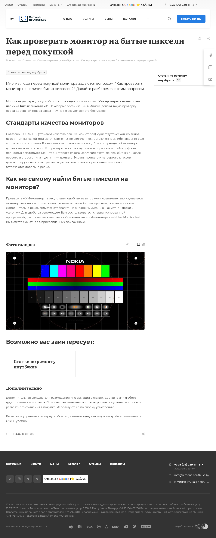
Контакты (117, 464)
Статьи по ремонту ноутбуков (35, 364)
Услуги (35, 464)
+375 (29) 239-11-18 (181, 5)
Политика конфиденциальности (26, 526)
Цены (54, 464)
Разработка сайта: (184, 526)
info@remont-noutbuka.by (191, 475)
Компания (13, 464)
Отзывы (95, 464)
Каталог (74, 464)
